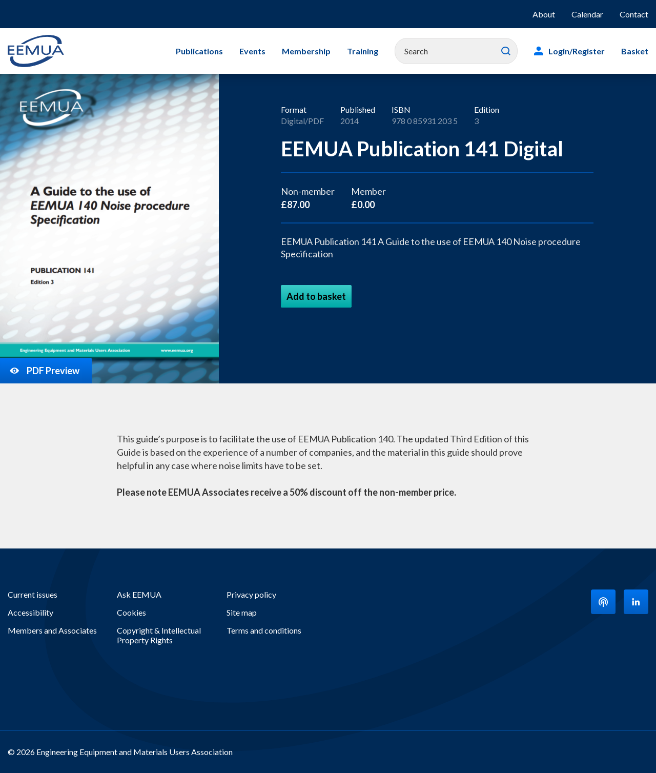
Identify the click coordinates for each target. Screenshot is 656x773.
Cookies (131, 612)
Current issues (32, 594)
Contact (634, 14)
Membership (306, 51)
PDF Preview (43, 370)
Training (362, 51)
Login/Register (576, 51)
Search (505, 51)
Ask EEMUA (139, 594)
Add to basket (316, 296)
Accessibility (30, 612)
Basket (634, 51)
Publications (199, 51)
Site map (242, 612)
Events (252, 51)
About (543, 14)
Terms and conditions (264, 630)
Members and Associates (52, 630)
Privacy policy (251, 594)
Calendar (587, 14)
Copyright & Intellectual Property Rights (159, 635)
